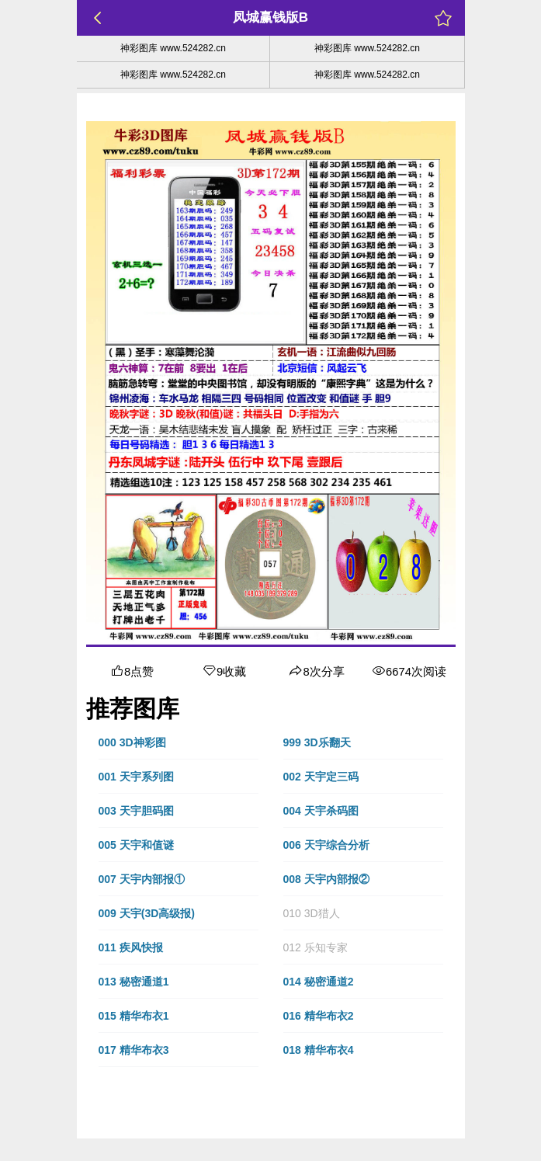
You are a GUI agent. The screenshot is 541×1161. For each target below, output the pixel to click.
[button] (178, 742)
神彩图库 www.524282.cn (173, 48)
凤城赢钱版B (270, 17)
